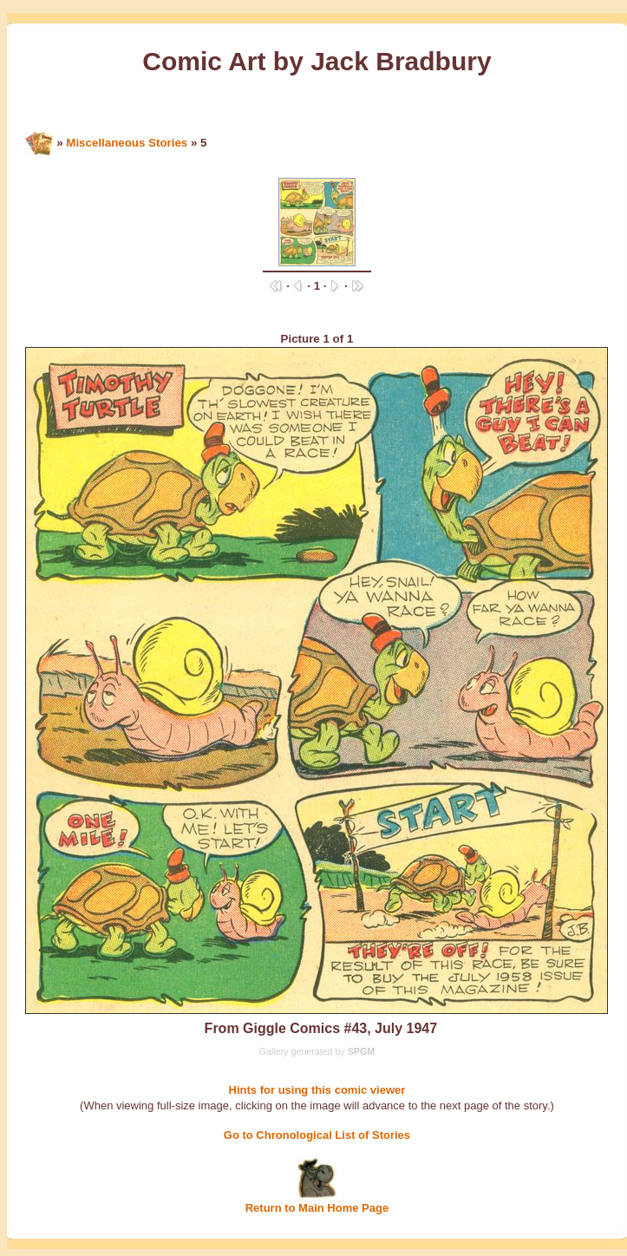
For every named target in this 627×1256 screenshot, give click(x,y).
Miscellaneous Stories (126, 142)
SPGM (361, 1051)
